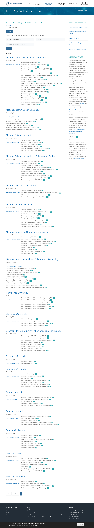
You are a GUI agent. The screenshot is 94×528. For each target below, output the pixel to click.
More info (35, 525)
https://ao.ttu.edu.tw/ (12, 399)
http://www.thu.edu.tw (12, 418)
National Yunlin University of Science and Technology (33, 259)
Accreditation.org (31, 512)
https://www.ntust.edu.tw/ (13, 163)
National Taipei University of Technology (26, 57)
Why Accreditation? (36, 4)
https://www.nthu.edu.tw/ (13, 193)
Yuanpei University (15, 476)
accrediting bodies (79, 158)
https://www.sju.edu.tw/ (12, 363)
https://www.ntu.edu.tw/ (12, 142)
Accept (74, 525)
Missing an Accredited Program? (78, 49)
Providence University (17, 293)
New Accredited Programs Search (78, 27)
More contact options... (74, 518)
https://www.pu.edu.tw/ (12, 300)
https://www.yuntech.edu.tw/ (14, 266)
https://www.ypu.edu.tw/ (12, 483)
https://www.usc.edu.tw (12, 321)
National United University (19, 204)
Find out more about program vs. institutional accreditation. (77, 132)
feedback (82, 103)
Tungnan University (15, 430)
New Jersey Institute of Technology (49, 512)
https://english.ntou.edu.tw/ (13, 117)
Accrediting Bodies (74, 38)
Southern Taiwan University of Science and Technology (33, 331)
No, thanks (81, 524)
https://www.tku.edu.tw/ (12, 376)
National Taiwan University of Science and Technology (33, 156)
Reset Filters (9, 25)
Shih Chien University (16, 314)
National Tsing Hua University (21, 185)
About (7, 512)
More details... (54, 516)
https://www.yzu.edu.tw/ (12, 460)
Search (7, 514)
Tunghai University (15, 411)
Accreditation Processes (62, 4)
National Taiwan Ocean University (23, 110)
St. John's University (16, 356)
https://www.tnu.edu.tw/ (12, 437)
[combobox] (20, 39)
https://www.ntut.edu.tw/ (13, 65)
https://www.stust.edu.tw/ (13, 338)
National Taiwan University (19, 135)
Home (29, 3)
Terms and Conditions (11, 517)
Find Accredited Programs (48, 4)
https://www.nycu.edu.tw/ (13, 239)
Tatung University (15, 392)
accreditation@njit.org (74, 516)
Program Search (82, 10)
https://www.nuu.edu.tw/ (12, 212)
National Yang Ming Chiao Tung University (27, 232)
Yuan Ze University (15, 453)
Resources (71, 3)
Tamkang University (16, 369)
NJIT (58, 512)
